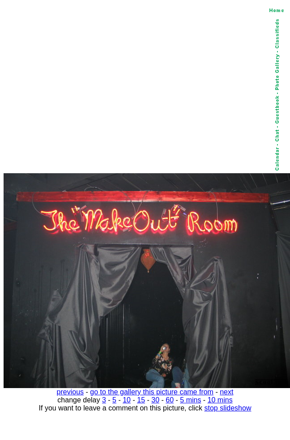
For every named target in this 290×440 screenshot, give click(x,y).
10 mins (220, 400)
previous (70, 392)
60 (170, 400)
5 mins (190, 400)
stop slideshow (228, 408)
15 (141, 400)
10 (127, 400)
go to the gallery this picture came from (151, 392)
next (226, 392)
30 (155, 400)
